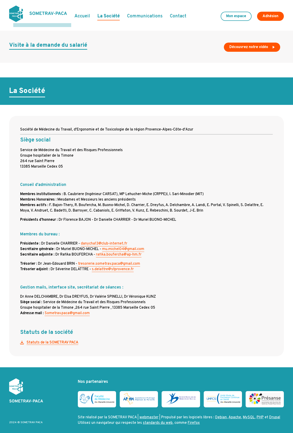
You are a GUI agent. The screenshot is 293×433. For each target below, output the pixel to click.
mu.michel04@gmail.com (123, 245)
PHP (260, 413)
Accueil (82, 14)
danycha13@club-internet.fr (104, 239)
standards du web (158, 419)
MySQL (249, 413)
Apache (234, 413)
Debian (221, 413)
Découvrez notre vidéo (252, 44)
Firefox (194, 419)
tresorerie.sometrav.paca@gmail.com (109, 260)
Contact (178, 14)
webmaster (148, 413)
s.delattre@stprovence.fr (113, 265)
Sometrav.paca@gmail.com (67, 309)
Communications (145, 14)
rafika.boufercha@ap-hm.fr (118, 250)
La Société (108, 14)
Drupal (274, 413)
